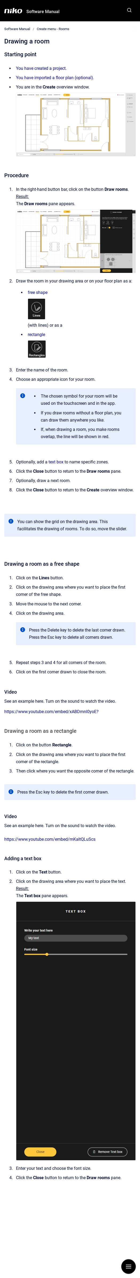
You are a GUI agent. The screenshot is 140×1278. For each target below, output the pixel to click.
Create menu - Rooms (53, 29)
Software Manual (42, 11)
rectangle (36, 334)
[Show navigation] (128, 1266)
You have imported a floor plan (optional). (55, 77)
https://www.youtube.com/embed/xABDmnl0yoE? (51, 711)
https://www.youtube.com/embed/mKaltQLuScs (49, 839)
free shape (37, 292)
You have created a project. (41, 68)
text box (56, 461)
